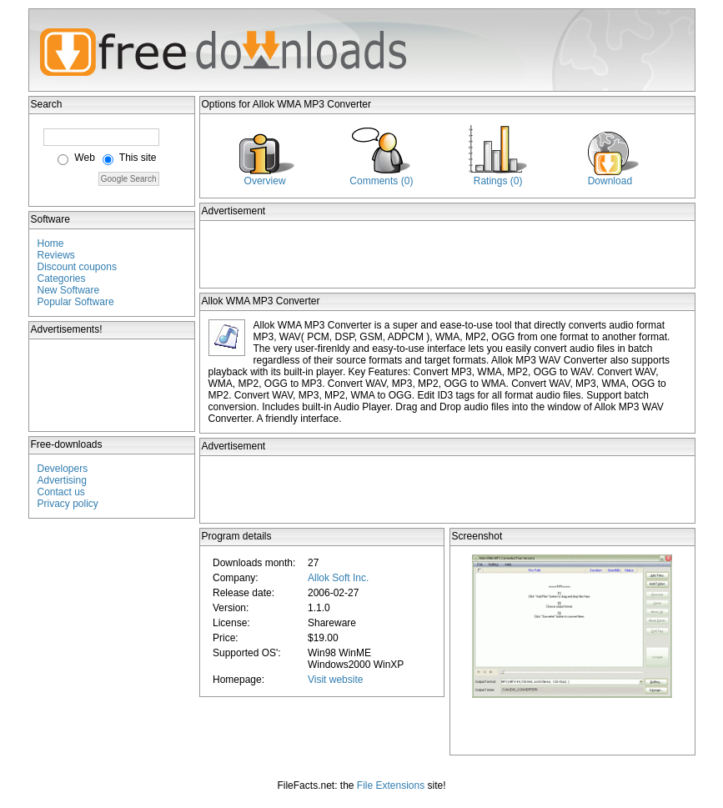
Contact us (61, 492)
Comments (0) (381, 181)
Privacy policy (68, 503)
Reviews (56, 255)
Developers (63, 468)
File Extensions (390, 785)
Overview (265, 181)
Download (610, 181)
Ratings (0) (498, 181)
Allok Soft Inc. (338, 578)
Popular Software (76, 302)
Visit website (335, 679)
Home (51, 243)
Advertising (62, 480)
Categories (62, 278)
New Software (69, 290)
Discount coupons (77, 267)
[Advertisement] (113, 385)
